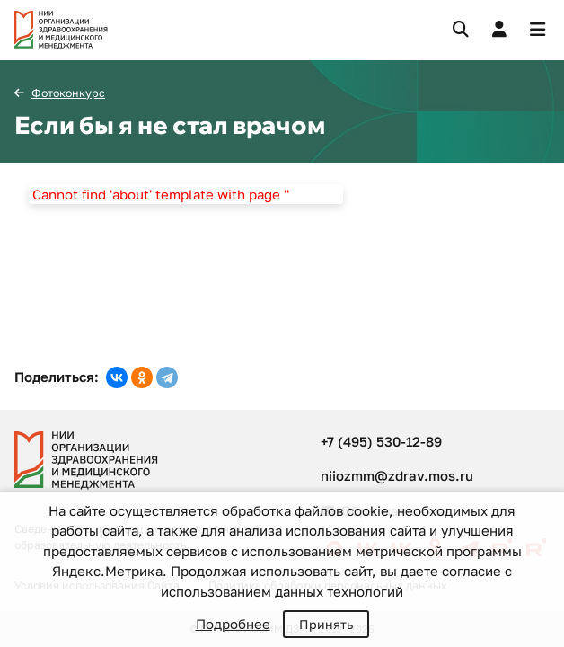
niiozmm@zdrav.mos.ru (397, 475)
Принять (326, 624)
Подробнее (233, 624)
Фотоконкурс (68, 93)
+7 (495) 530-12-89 (381, 441)
